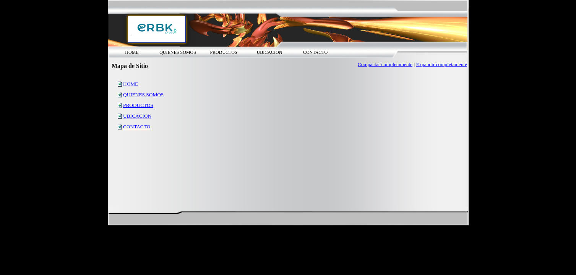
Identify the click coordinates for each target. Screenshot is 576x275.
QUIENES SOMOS (143, 94)
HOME (130, 84)
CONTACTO (136, 126)
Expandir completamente (441, 64)
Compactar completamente (385, 64)
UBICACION (137, 116)
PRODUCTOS (138, 105)
